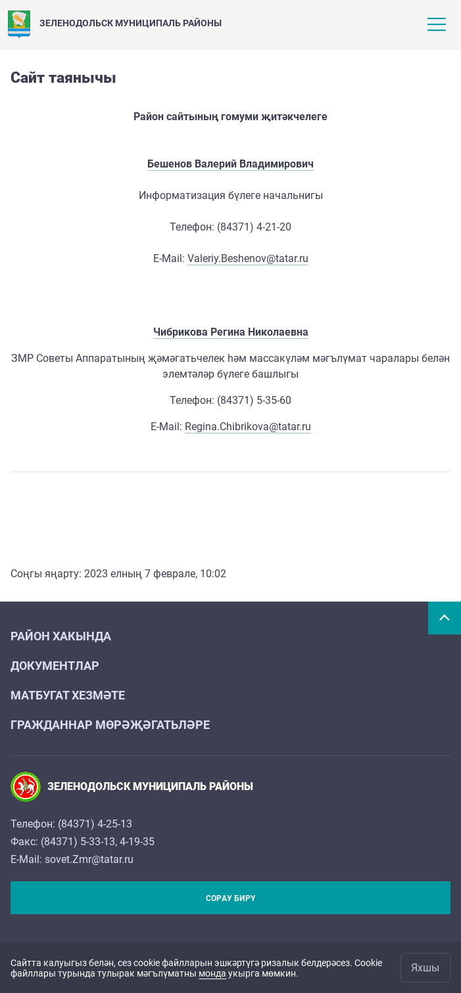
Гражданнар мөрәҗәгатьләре (110, 725)
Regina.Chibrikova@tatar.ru (248, 426)
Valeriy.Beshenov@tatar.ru (247, 258)
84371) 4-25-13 (96, 824)
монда (212, 973)
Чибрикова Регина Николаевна (230, 332)
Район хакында (61, 636)
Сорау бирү (230, 898)
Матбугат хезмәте (68, 695)
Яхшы (425, 967)
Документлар (55, 666)
